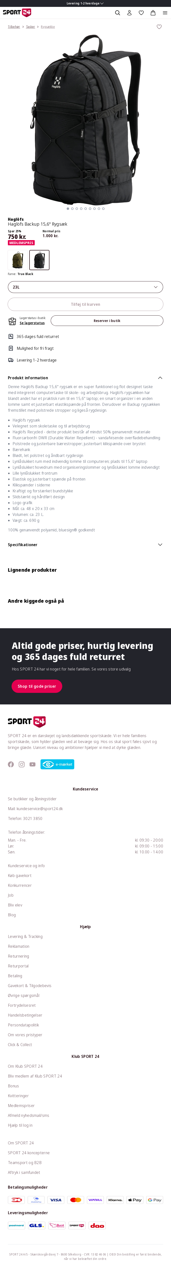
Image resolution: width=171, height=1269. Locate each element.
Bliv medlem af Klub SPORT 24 (35, 1076)
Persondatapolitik (23, 1025)
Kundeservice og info (26, 865)
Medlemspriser (21, 1105)
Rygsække (48, 27)
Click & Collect (20, 1044)
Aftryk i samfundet (24, 1172)
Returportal (18, 966)
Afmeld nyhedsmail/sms (28, 1115)
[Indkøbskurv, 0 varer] (153, 13)
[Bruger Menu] (129, 13)
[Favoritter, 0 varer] (141, 13)
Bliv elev (15, 905)
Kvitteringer (18, 1095)
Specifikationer (85, 545)
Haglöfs (16, 219)
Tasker (30, 27)
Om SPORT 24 (21, 1143)
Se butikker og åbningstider (32, 799)
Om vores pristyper (25, 1034)
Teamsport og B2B (25, 1162)
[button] (68, 208)
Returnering (18, 956)
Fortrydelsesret (22, 1005)
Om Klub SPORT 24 (25, 1066)
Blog (12, 915)
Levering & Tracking (25, 936)
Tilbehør (14, 27)
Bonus (13, 1086)
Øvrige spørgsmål (23, 995)
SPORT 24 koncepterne (29, 1152)
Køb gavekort (19, 875)
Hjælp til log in (20, 1125)
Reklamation (19, 946)
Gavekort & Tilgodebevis (29, 985)
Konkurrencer (20, 885)
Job (11, 895)
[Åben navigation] (165, 13)
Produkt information (85, 378)
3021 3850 (33, 818)
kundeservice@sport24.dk (40, 808)
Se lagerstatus (32, 323)
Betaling (15, 975)
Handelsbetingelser (25, 1015)
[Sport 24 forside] (17, 12)
